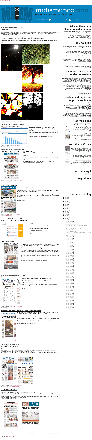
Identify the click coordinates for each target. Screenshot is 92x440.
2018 (66, 208)
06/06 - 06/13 (69, 276)
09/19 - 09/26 (69, 255)
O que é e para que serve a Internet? (82, 123)
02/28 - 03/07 (69, 296)
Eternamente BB (87, 147)
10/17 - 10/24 (69, 249)
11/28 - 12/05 (69, 241)
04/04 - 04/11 (69, 289)
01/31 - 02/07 (69, 301)
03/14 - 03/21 (69, 293)
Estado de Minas (9, 341)
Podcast (67, 51)
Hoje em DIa (8, 429)
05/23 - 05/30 (69, 279)
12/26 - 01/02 (69, 221)
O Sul (13, 429)
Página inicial (30, 433)
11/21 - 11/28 (69, 242)
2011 (66, 218)
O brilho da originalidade (10, 277)
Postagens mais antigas (53, 433)
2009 (66, 308)
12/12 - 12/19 (69, 238)
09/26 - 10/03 (69, 253)
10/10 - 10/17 (69, 251)
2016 (66, 211)
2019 (66, 207)
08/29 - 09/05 (69, 259)
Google (7, 146)
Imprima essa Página (5, 0)
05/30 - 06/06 (69, 277)
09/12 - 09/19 (69, 256)
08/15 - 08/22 (69, 262)
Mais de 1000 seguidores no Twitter (14, 220)
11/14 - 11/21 (69, 243)
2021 (66, 204)
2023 (66, 201)
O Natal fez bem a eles (9, 346)
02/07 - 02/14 (69, 300)
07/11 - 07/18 (69, 269)
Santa (7, 307)
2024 (66, 200)
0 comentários (19, 121)
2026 (66, 197)
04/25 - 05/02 (69, 284)
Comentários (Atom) (10, 436)
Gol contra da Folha (8, 241)
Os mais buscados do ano (10, 126)
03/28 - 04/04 (69, 290)
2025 (66, 198)
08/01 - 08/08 (69, 265)
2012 (66, 217)
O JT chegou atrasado (9, 185)
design (7, 181)
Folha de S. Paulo (9, 271)
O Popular (11, 181)
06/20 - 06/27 (69, 273)
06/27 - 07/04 (69, 272)
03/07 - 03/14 (69, 294)
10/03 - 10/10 (69, 252)
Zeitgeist (39, 136)
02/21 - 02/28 (69, 297)
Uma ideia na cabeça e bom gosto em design (17, 151)
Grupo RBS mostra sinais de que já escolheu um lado (83, 160)
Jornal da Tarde (9, 215)
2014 (66, 214)
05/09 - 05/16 (69, 282)
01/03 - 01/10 (69, 307)
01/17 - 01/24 (69, 304)
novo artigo (75, 47)
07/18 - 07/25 (69, 267)
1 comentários (19, 270)
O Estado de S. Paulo (14, 386)
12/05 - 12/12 (69, 239)
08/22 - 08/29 (69, 260)
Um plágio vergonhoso (86, 134)
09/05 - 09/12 (69, 258)
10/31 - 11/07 (69, 246)
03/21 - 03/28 (69, 292)
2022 (66, 202)
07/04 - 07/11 (69, 270)
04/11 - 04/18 (69, 287)
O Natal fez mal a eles (9, 390)
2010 (66, 219)
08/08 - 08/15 (69, 263)
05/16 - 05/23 (69, 280)
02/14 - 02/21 (69, 299)
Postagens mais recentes (7, 433)
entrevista (86, 55)
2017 (66, 210)
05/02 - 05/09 (69, 283)
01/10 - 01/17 (69, 306)
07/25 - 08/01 (69, 266)
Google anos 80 (87, 128)
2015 (66, 212)
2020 (66, 205)
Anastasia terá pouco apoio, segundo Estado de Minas (21, 311)
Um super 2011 (6, 29)
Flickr (2, 38)
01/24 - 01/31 (69, 303)
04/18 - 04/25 (69, 286)
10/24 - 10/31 (69, 248)
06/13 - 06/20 (69, 275)
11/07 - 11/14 (69, 245)
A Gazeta (8, 386)
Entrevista (64, 63)
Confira (89, 38)
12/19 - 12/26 (69, 236)
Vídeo (63, 59)
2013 (66, 215)
